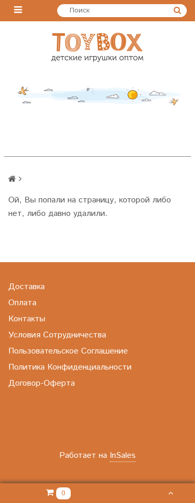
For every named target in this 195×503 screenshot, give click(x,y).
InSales (123, 455)
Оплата (22, 303)
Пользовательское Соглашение (68, 351)
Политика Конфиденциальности (70, 367)
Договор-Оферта (41, 383)
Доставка (26, 287)
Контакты (26, 319)
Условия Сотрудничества (57, 335)
